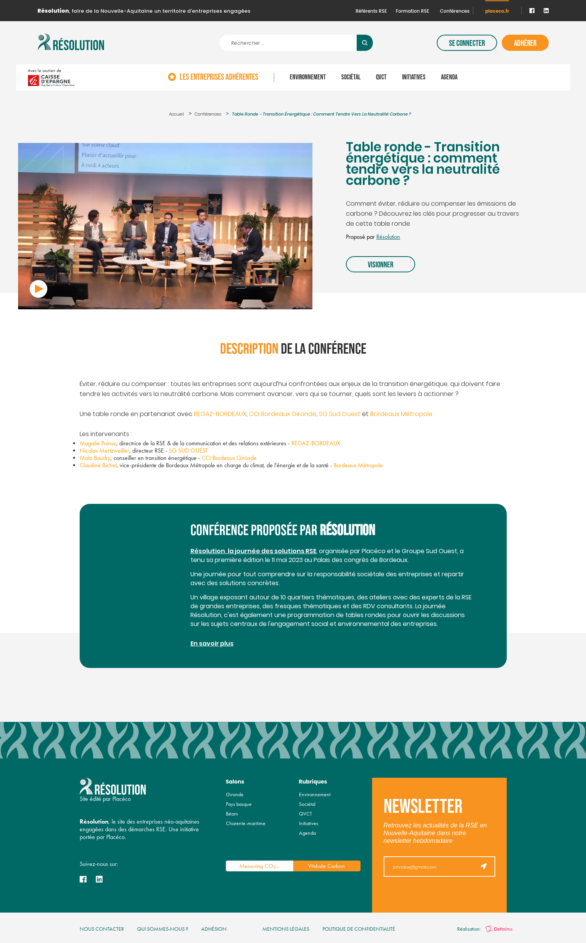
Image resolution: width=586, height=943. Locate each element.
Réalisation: (485, 929)
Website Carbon (326, 865)
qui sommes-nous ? (162, 929)
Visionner (380, 265)
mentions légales (285, 929)
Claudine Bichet (98, 465)
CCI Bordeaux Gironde (282, 414)
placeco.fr (497, 11)
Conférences (455, 11)
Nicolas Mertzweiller (104, 450)
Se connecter (467, 43)
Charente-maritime (245, 823)
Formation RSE (412, 11)
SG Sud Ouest (340, 414)
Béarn (232, 813)
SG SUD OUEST (188, 450)
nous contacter (102, 929)
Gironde (235, 794)
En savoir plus (212, 644)
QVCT (381, 77)
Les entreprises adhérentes (219, 77)
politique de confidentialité (358, 929)
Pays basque (239, 804)
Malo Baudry (95, 457)
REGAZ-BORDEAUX (220, 414)
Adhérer (525, 43)
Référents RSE (371, 11)
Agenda (449, 77)
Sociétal (351, 77)
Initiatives (414, 77)
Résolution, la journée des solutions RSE (253, 552)
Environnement (308, 77)
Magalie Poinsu (98, 443)
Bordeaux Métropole (401, 414)
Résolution (388, 236)
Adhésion (214, 929)
